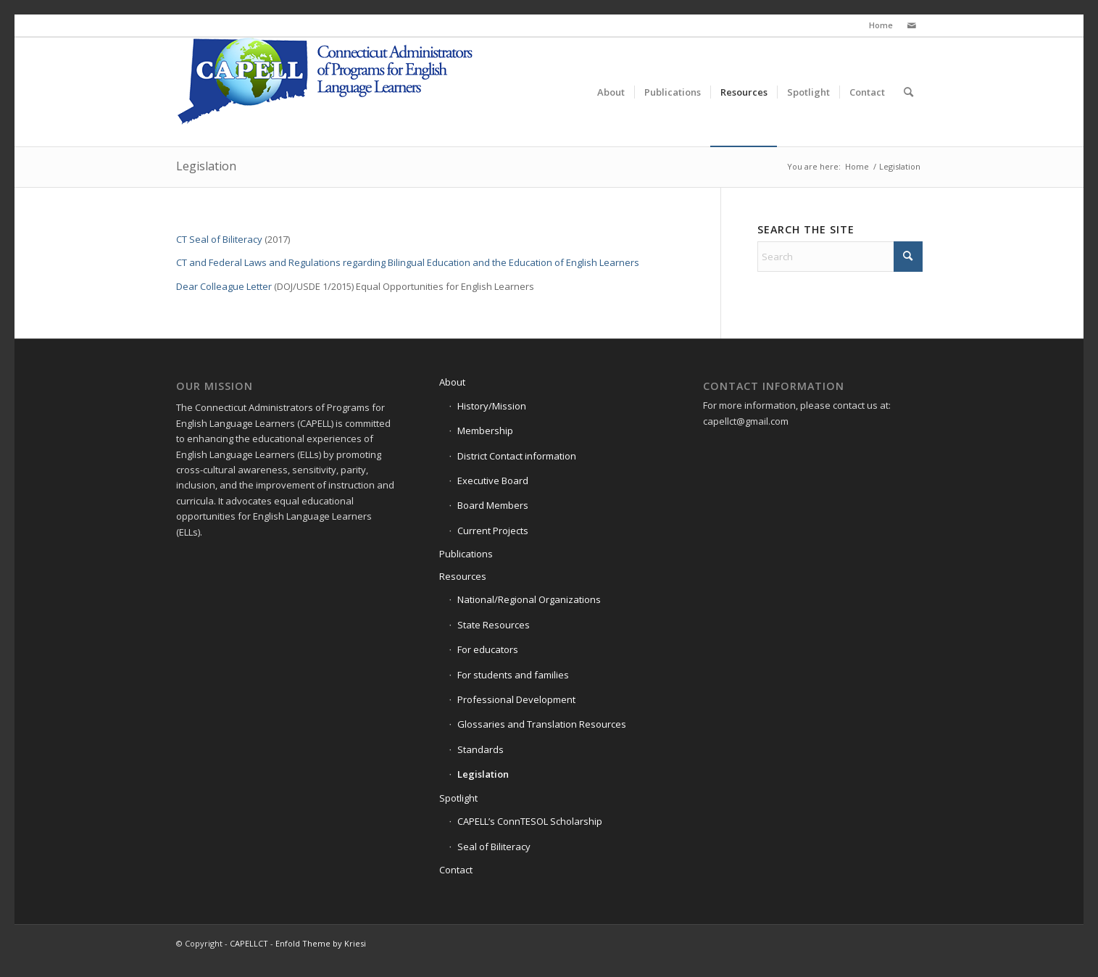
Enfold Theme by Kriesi (320, 943)
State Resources (493, 624)
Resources (462, 576)
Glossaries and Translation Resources (541, 724)
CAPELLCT (249, 943)
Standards (480, 749)
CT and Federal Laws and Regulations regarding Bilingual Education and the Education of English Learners (407, 262)
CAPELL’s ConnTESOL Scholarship (529, 821)
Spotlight (458, 798)
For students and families (513, 674)
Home (881, 25)
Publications (466, 553)
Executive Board (492, 480)
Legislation (206, 166)
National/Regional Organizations (529, 599)
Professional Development (516, 699)
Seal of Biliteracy (494, 846)
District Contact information (516, 455)
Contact (456, 869)
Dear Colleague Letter (224, 286)
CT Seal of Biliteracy (219, 239)
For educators (487, 649)
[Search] (908, 92)
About (452, 381)
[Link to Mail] (912, 25)
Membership (485, 430)
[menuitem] (611, 92)
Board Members (492, 505)
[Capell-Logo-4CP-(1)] (327, 92)
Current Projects (492, 530)
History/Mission (491, 405)
